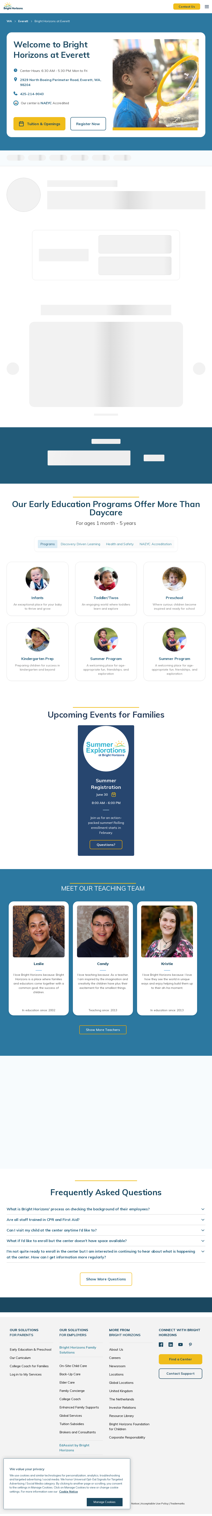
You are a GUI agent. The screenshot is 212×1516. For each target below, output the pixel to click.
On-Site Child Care (73, 1368)
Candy (103, 966)
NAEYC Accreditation (156, 545)
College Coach (70, 1401)
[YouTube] (180, 1346)
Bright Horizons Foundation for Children (129, 1428)
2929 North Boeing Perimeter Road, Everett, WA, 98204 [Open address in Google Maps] (60, 82)
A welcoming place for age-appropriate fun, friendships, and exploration (106, 672)
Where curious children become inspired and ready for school (174, 608)
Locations (116, 1376)
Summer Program (106, 660)
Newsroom (117, 1368)
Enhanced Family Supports (79, 1409)
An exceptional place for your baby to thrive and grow (37, 608)
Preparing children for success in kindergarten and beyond (37, 669)
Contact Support (180, 1375)
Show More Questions (106, 1281)
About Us (116, 1351)
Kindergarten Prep (37, 660)
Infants (37, 599)
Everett (23, 21)
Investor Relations (122, 1409)
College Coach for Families (29, 1368)
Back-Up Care (70, 1376)
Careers (115, 1360)
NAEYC (46, 103)
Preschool (174, 599)
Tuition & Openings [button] (39, 124)
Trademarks (177, 1505)
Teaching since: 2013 (103, 1012)
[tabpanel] (106, 792)
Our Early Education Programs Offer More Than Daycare (106, 509)
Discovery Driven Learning (80, 545)
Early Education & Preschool (30, 1351)
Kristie (167, 966)
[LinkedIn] (170, 1346)
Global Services (70, 1417)
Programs (47, 545)
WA (9, 21)
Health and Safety (120, 545)
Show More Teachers (103, 1032)
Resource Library (121, 1418)
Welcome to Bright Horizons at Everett (51, 49)
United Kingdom (121, 1393)
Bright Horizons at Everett (52, 21)
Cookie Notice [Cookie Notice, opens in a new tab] (68, 1491)
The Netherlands (121, 1401)
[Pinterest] (190, 1346)
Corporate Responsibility (127, 1439)
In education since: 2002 (38, 1012)
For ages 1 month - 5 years (106, 524)
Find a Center (180, 1361)
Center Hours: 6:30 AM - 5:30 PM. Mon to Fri (53, 71)
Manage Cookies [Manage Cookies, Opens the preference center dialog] (103, 1502)
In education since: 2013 (167, 1012)
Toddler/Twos (106, 599)
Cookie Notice (130, 1505)
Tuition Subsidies (71, 1426)
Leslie (39, 966)
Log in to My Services (26, 1376)
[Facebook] (161, 1346)
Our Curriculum (20, 1360)
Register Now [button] (88, 124)
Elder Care (67, 1384)
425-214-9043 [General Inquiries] (32, 94)
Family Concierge (72, 1393)
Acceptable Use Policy (154, 1505)
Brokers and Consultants (77, 1434)
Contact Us (187, 6)
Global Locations (121, 1385)
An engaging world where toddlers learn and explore (106, 608)
